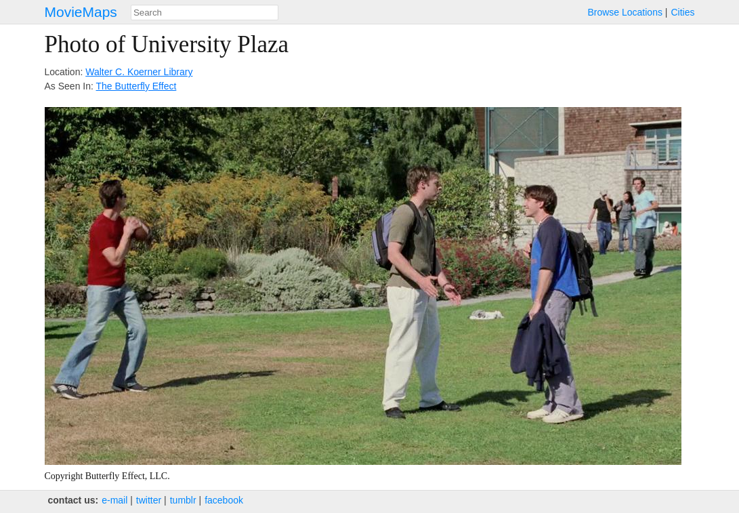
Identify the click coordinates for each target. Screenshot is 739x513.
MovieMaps (81, 12)
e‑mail (114, 500)
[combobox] (204, 12)
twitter (148, 500)
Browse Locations (624, 12)
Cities (682, 12)
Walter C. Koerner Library (138, 71)
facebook (224, 500)
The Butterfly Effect (136, 86)
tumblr (183, 500)
